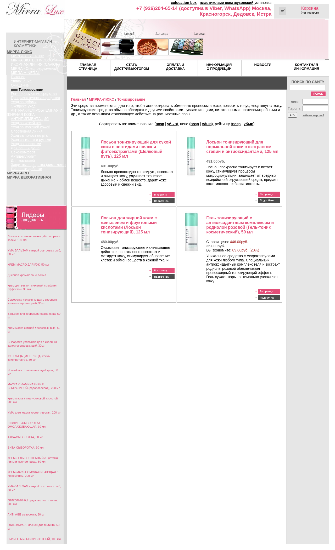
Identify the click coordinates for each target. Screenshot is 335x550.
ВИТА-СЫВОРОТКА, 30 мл (25, 447)
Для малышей (23, 160)
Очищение (20, 85)
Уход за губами (24, 102)
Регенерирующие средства (34, 93)
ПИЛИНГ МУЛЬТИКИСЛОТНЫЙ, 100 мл (34, 539)
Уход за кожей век (26, 123)
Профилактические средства (35, 98)
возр (160, 124)
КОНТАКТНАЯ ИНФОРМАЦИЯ (306, 67)
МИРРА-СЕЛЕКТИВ (27, 56)
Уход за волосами (26, 144)
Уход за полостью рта (29, 135)
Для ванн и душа (25, 148)
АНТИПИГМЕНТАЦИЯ (30, 119)
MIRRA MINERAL (25, 73)
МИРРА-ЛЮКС (19, 52)
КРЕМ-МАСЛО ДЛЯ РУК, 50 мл (28, 264)
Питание (18, 77)
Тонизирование (131, 99)
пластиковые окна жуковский (226, 3)
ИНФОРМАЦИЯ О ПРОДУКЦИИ (219, 67)
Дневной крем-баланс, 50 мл (27, 275)
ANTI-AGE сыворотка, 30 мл (26, 514)
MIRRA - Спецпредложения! (34, 68)
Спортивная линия (27, 131)
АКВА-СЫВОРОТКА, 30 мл (25, 437)
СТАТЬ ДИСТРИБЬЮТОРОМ (131, 67)
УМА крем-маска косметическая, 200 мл (34, 412)
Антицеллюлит (23, 156)
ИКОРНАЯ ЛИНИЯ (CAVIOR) (35, 64)
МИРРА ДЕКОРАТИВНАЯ (29, 177)
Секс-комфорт (23, 152)
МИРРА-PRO (18, 173)
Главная (78, 99)
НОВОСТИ (262, 65)
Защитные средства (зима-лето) (38, 165)
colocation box (184, 3)
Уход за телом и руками (31, 140)
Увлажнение (21, 81)
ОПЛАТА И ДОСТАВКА (175, 67)
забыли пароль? (313, 115)
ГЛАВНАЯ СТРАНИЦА (88, 67)
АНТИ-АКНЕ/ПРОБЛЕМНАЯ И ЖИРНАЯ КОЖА (34, 112)
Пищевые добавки (26, 169)
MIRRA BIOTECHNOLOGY (33, 60)
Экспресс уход (23, 106)
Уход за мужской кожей (31, 127)
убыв (172, 124)
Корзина (309, 8)
